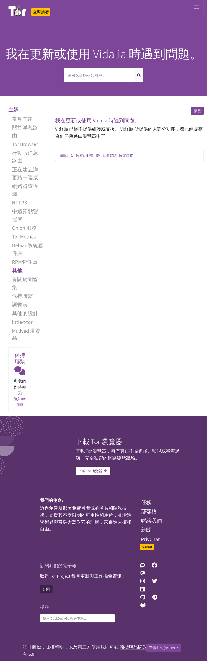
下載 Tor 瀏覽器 (92, 471)
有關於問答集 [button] (25, 283)
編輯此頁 (67, 155)
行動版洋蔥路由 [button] (25, 157)
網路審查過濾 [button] (25, 190)
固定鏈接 (126, 155)
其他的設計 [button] (25, 313)
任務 (146, 502)
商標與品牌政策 (136, 647)
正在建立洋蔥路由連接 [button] (25, 173)
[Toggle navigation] (197, 7)
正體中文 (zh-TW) (162, 648)
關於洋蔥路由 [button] (25, 131)
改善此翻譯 (84, 155)
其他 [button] (17, 270)
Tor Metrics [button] (24, 236)
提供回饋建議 (106, 155)
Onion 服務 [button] (24, 228)
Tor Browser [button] (25, 144)
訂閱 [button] (46, 589)
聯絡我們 (151, 520)
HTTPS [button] (19, 202)
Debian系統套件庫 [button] (27, 249)
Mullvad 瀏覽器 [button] (26, 334)
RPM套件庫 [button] (24, 262)
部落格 (149, 511)
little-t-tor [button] (22, 322)
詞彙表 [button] (20, 304)
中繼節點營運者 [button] (25, 215)
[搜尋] (99, 75)
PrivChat (150, 539)
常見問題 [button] (22, 119)
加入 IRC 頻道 (20, 401)
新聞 (146, 529)
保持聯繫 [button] (22, 296)
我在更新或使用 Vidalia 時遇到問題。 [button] (97, 120)
